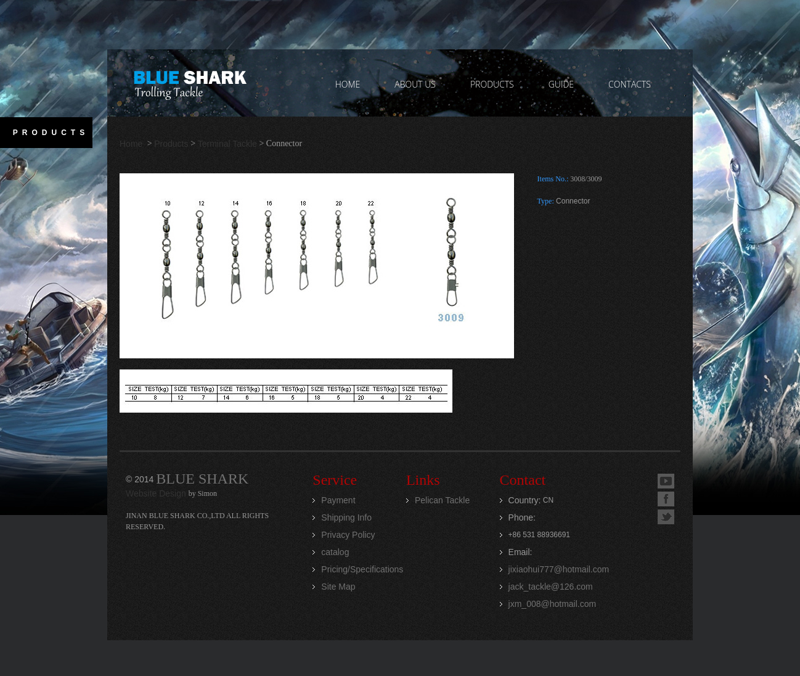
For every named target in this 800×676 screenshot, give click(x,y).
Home (132, 144)
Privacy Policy (348, 535)
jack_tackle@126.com (550, 587)
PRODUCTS (492, 84)
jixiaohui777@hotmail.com (559, 569)
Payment (338, 500)
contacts (629, 84)
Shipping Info (346, 517)
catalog (335, 552)
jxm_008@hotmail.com (552, 604)
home (348, 84)
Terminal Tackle (227, 144)
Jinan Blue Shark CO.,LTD (189, 83)
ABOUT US (415, 84)
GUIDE (561, 84)
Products (171, 144)
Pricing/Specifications (362, 569)
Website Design (157, 493)
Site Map (338, 587)
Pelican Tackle (442, 500)
